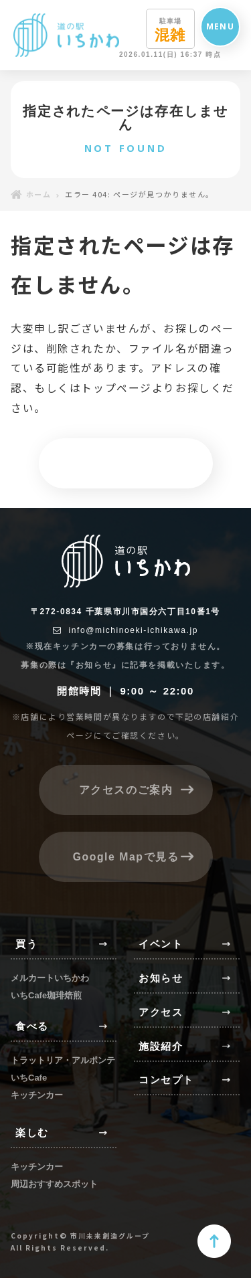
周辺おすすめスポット (54, 1184)
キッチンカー (37, 1095)
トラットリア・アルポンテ (63, 1060)
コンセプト (166, 1079)
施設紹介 (161, 1046)
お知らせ (161, 978)
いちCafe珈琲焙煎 (46, 995)
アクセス (161, 1012)
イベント (161, 943)
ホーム (31, 194)
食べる (32, 1026)
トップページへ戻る (125, 462)
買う (26, 943)
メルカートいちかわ (50, 978)
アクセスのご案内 (125, 790)
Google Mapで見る (125, 856)
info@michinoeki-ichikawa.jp (125, 630)
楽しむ (32, 1132)
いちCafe (29, 1078)
